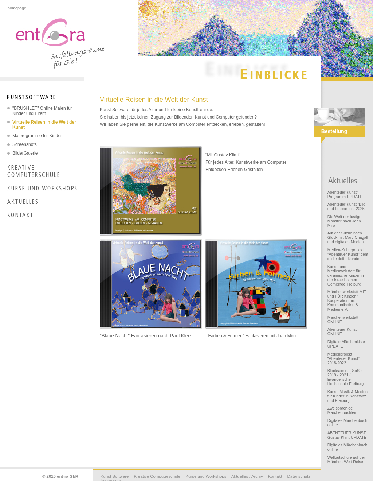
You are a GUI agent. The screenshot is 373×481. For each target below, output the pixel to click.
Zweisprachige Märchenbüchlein (342, 410)
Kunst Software (115, 476)
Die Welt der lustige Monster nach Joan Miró (344, 221)
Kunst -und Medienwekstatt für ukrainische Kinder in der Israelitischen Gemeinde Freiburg (345, 275)
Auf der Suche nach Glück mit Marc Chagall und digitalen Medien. (347, 237)
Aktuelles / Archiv (247, 476)
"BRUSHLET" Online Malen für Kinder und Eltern (42, 111)
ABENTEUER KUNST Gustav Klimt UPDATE (346, 435)
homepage (17, 8)
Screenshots (24, 144)
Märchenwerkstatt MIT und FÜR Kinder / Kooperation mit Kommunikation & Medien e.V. (346, 300)
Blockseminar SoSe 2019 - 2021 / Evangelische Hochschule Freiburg (345, 377)
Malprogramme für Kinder (37, 135)
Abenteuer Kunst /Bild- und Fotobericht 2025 (347, 206)
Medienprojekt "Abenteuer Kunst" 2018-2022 (343, 358)
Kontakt (275, 476)
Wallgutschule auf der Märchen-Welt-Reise (346, 459)
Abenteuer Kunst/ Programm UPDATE (344, 194)
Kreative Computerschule (157, 476)
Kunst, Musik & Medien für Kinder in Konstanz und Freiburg (347, 396)
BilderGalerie (25, 153)
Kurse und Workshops (205, 476)
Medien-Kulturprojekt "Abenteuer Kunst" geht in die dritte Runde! (347, 254)
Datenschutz (298, 476)
